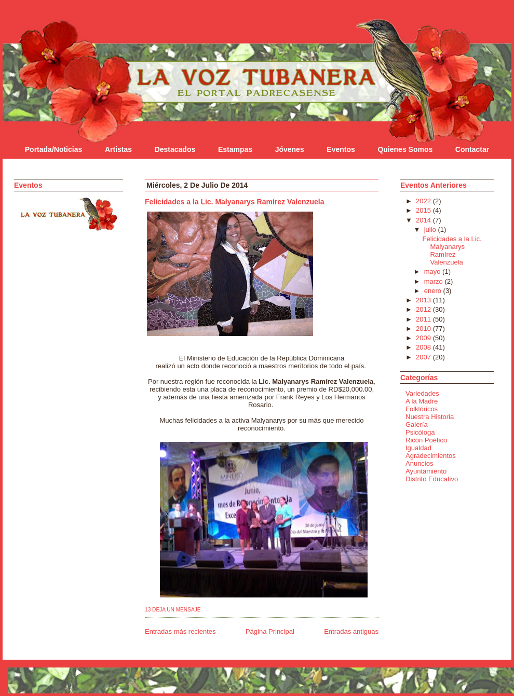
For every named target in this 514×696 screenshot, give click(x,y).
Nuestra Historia (429, 417)
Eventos (341, 149)
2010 (424, 328)
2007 (424, 357)
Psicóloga (420, 432)
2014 (424, 220)
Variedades (422, 393)
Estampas (235, 149)
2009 (424, 338)
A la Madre (421, 401)
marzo (434, 281)
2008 (424, 347)
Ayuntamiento (426, 471)
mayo (433, 271)
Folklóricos (421, 409)
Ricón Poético (426, 440)
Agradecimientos (430, 456)
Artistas (118, 149)
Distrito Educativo (431, 479)
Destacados (175, 149)
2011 (424, 319)
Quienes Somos (404, 149)
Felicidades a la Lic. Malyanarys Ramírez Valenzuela (234, 202)
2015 (424, 210)
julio (431, 229)
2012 (424, 309)
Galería (416, 424)
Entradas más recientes (180, 631)
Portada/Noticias (53, 149)
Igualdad (418, 448)
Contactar (472, 149)
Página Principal (270, 631)
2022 (424, 201)
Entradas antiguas (351, 631)
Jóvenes (289, 149)
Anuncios (419, 463)
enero (433, 291)
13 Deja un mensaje (172, 610)
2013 (424, 300)
